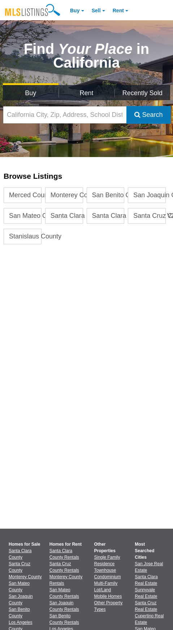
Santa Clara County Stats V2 (108, 215)
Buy (74, 10)
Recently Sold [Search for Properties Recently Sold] (142, 93)
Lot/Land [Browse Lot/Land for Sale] (102, 589)
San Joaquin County (149, 195)
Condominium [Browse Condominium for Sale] (107, 576)
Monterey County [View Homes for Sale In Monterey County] (25, 576)
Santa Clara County (67, 215)
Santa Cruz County (149, 215)
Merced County (25, 195)
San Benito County (108, 195)
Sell (96, 10)
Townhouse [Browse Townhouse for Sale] (105, 570)
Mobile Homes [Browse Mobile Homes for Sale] (108, 596)
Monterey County (67, 195)
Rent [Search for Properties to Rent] (86, 93)
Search (148, 114)
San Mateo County (25, 215)
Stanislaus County (25, 236)
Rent (118, 10)
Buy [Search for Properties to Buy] (30, 93)
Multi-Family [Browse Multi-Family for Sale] (106, 583)
